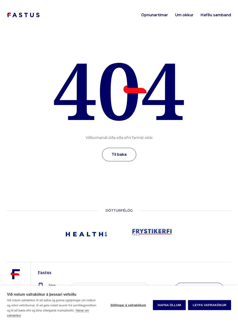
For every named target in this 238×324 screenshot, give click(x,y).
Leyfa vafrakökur (209, 305)
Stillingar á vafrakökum (128, 305)
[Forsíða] (23, 15)
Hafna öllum (169, 305)
